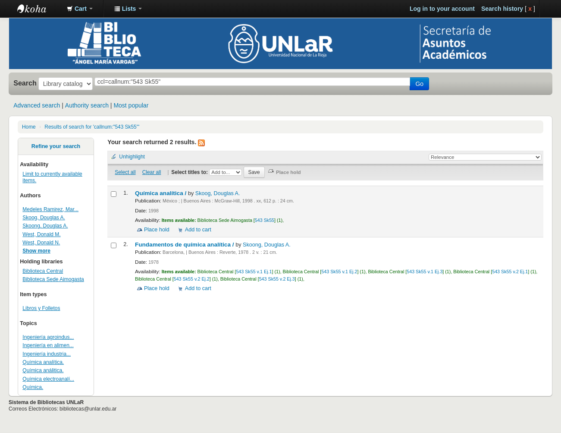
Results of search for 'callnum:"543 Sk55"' (91, 127)
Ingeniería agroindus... (48, 337)
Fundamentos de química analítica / (185, 244)
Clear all (151, 172)
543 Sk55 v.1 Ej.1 (254, 271)
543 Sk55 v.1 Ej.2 (339, 271)
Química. (32, 387)
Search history (502, 8)
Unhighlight (132, 157)
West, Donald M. (41, 234)
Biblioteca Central (42, 271)
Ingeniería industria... (46, 354)
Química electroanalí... (48, 379)
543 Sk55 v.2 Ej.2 (192, 278)
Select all (125, 172)
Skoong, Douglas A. (45, 226)
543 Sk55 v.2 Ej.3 (277, 278)
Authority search (87, 105)
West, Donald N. (41, 243)
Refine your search (55, 146)
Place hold (156, 230)
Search (25, 83)
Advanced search (36, 105)
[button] (79, 8)
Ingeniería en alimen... (47, 345)
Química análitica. (42, 370)
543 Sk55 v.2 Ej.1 (510, 271)
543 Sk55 (264, 220)
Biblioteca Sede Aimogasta (53, 279)
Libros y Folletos (41, 308)
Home (29, 127)
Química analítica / (161, 193)
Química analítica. (43, 362)
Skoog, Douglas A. (43, 218)
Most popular (130, 105)
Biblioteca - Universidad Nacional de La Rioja (38, 8)
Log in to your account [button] (442, 8)
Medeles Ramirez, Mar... (50, 209)
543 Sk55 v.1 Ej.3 (424, 271)
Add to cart (198, 230)
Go (419, 83)
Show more (36, 251)
